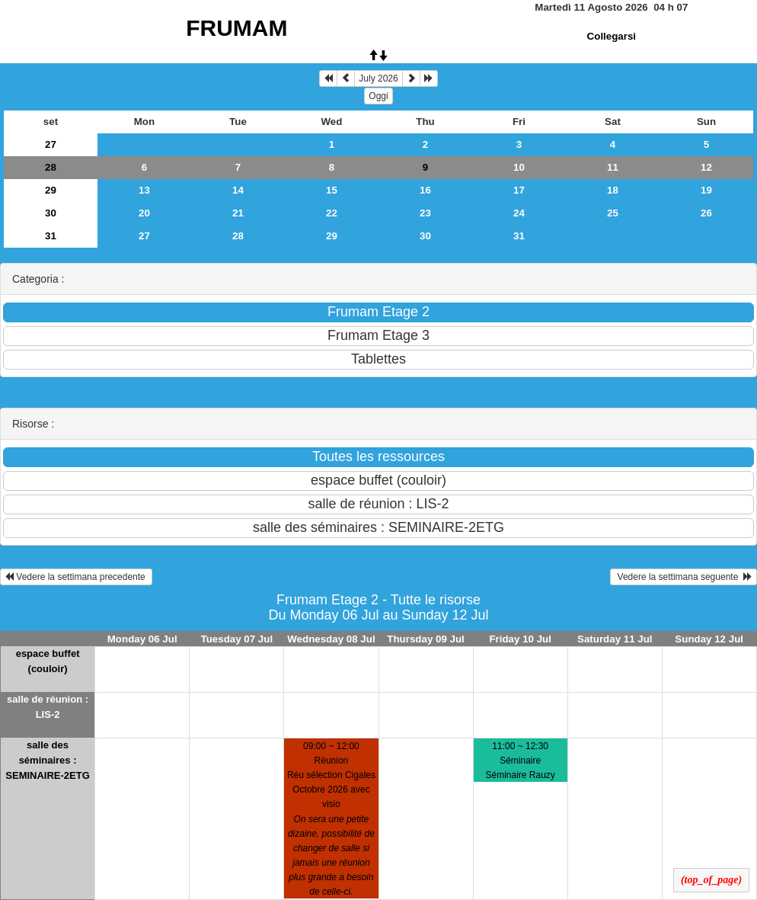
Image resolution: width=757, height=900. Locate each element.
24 (519, 213)
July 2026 (378, 78)
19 (706, 190)
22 (331, 213)
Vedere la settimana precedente (76, 577)
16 (425, 190)
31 (50, 236)
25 (612, 213)
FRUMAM (236, 27)
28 (50, 167)
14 (238, 190)
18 (612, 190)
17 (519, 190)
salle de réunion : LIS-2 (47, 706)
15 (331, 190)
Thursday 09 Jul (425, 639)
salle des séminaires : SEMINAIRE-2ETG (47, 760)
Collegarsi (611, 36)
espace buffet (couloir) (48, 661)
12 (706, 167)
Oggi (378, 96)
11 (612, 167)
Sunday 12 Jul (709, 639)
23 (425, 213)
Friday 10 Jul (520, 639)
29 (50, 190)
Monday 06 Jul (142, 639)
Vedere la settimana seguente (683, 577)
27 (50, 144)
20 (144, 213)
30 (50, 213)
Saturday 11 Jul (615, 639)
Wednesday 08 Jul (331, 639)
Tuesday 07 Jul (237, 639)
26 (706, 213)
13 (144, 190)
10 (519, 167)
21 (238, 213)
